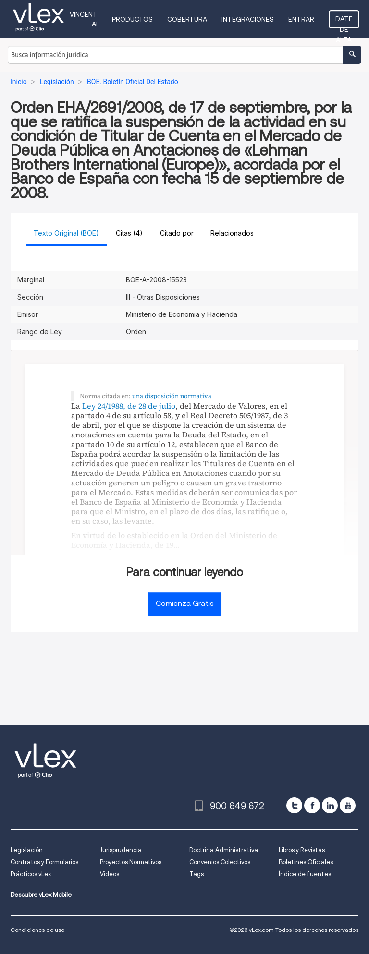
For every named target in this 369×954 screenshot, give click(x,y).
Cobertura (187, 19)
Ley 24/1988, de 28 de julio (128, 405)
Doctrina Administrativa (223, 850)
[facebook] (312, 805)
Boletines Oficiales (306, 862)
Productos (132, 19)
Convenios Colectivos (219, 862)
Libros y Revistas (302, 850)
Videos (109, 874)
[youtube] (348, 805)
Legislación (27, 850)
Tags (196, 874)
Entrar (301, 19)
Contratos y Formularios (44, 862)
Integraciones (247, 19)
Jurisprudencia (121, 850)
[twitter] (294, 805)
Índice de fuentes (305, 874)
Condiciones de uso (37, 930)
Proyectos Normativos (130, 862)
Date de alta (344, 21)
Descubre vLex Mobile (41, 894)
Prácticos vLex (31, 874)
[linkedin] (330, 805)
